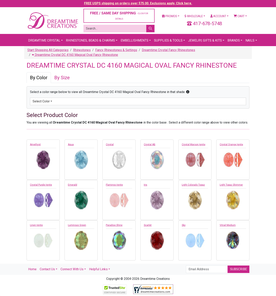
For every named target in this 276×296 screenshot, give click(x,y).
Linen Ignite (36, 225)
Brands (233, 40)
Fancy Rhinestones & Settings (116, 50)
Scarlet (148, 225)
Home (32, 269)
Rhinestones (82, 50)
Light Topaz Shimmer (231, 184)
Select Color (41, 101)
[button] (187, 92)
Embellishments (134, 40)
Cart (239, 16)
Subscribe (238, 269)
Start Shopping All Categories (48, 50)
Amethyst (35, 144)
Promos (169, 16)
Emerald (72, 184)
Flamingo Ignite (114, 184)
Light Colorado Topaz (193, 184)
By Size (62, 77)
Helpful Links (98, 269)
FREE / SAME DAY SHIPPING (119, 15)
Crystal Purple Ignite (41, 184)
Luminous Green (77, 225)
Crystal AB (149, 144)
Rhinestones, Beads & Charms (90, 40)
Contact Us (47, 269)
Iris (145, 184)
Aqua (71, 144)
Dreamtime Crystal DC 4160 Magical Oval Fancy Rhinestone (75, 55)
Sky (184, 225)
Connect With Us (72, 269)
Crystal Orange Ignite (231, 144)
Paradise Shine (114, 225)
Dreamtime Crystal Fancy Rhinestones (168, 50)
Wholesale (194, 16)
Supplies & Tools (168, 40)
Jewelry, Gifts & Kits (205, 40)
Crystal (110, 144)
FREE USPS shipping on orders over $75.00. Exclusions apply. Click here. (138, 3)
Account (218, 16)
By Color (39, 77)
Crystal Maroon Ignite (193, 144)
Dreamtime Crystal (44, 40)
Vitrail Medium (228, 225)
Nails (249, 40)
